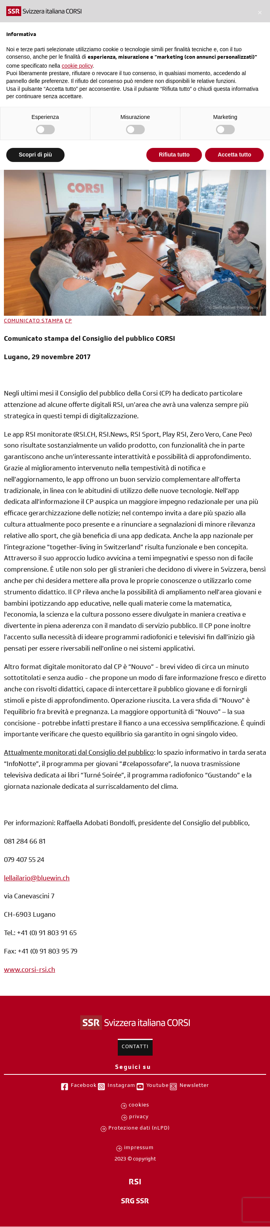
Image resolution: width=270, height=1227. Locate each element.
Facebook (84, 1086)
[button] (260, 12)
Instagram (121, 1086)
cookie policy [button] (77, 66)
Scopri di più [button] (35, 154)
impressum (139, 1148)
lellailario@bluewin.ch (37, 879)
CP (68, 321)
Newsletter (194, 1086)
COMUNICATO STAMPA (33, 321)
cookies (139, 1105)
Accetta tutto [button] (234, 154)
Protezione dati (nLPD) (139, 1129)
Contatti (135, 1047)
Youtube (157, 1086)
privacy (139, 1117)
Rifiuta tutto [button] (174, 154)
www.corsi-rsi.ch (29, 970)
